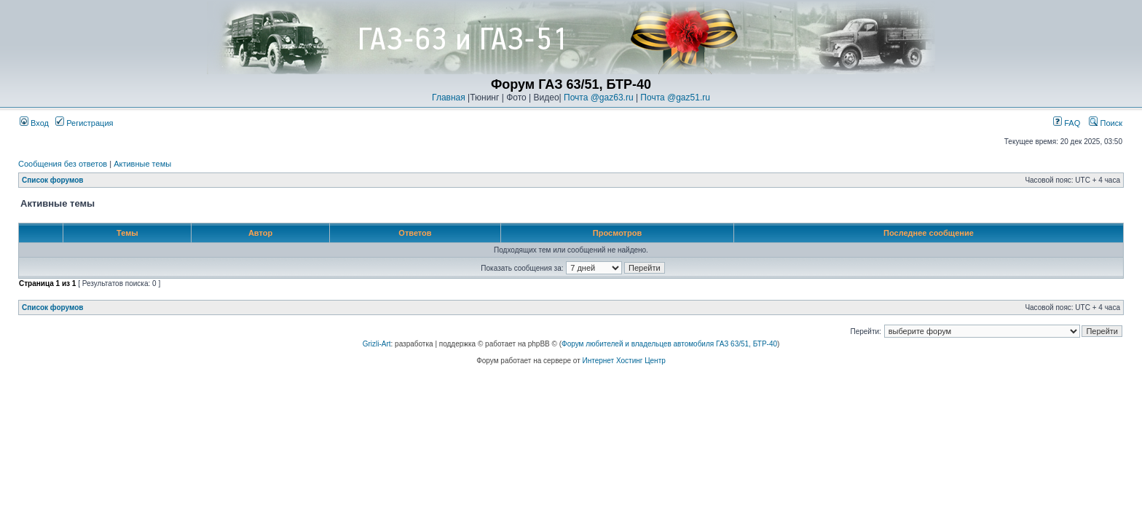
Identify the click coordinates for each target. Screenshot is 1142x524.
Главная (448, 97)
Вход (34, 123)
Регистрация (84, 123)
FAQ (1066, 123)
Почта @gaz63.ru (599, 97)
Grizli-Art (377, 344)
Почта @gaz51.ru (675, 97)
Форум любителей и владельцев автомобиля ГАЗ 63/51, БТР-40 (669, 344)
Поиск (1105, 123)
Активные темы (142, 163)
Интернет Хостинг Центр (624, 361)
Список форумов (53, 180)
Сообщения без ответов (62, 163)
